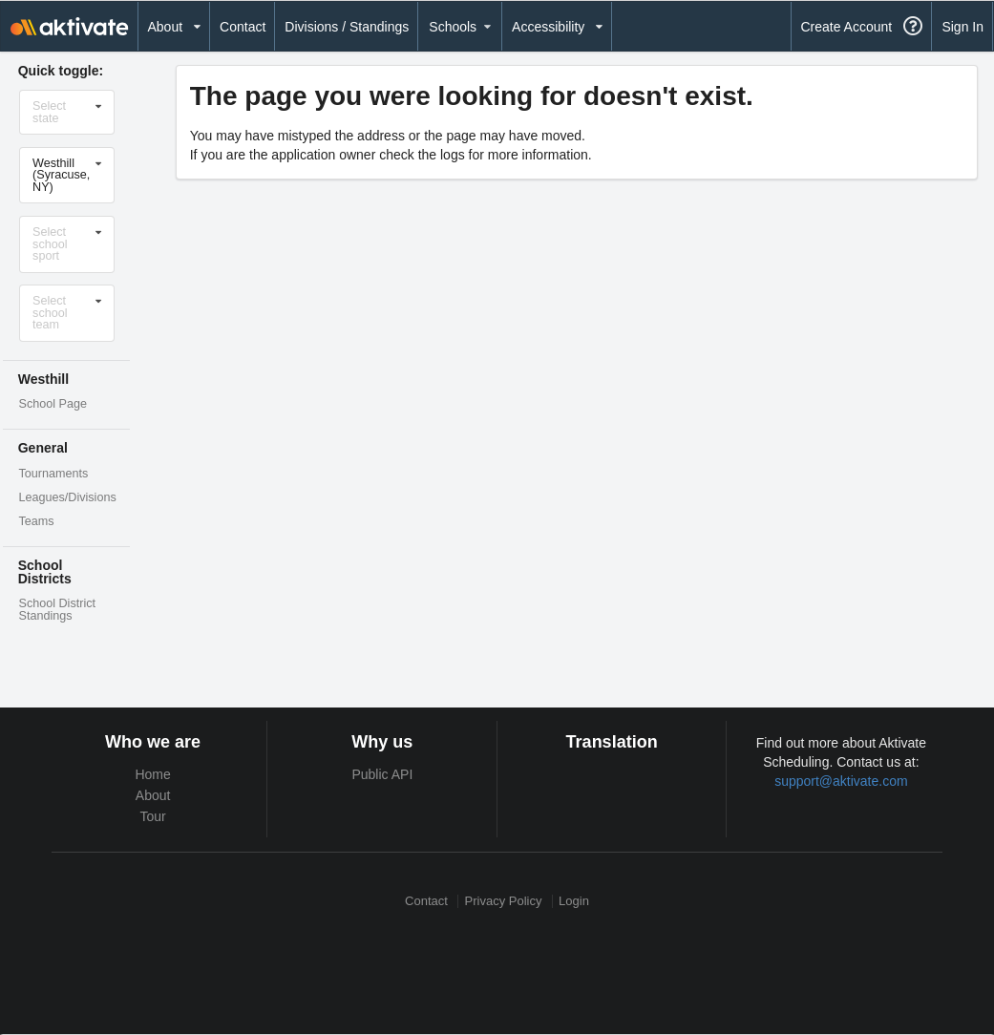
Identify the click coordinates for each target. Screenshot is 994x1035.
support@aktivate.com (841, 781)
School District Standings (57, 610)
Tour (153, 816)
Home (152, 774)
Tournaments (54, 473)
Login (574, 901)
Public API (381, 774)
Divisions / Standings (347, 26)
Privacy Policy (503, 901)
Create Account (846, 26)
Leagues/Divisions (67, 497)
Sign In (962, 26)
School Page (53, 404)
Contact (242, 26)
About (153, 795)
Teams (36, 521)
